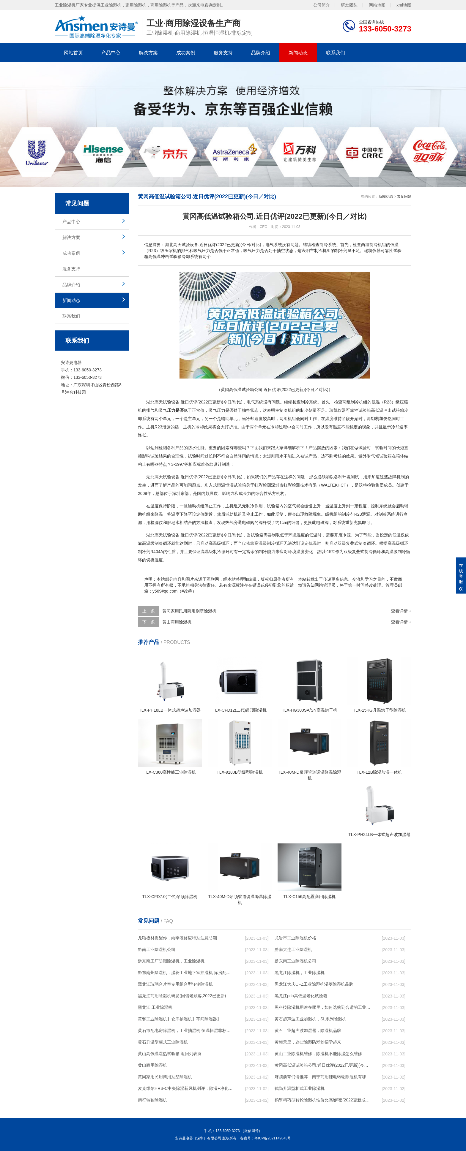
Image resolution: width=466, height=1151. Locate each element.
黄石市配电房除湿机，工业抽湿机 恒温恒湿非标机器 (186, 1030)
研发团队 (349, 4)
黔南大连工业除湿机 (293, 949)
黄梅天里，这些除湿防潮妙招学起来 (308, 1042)
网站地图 (377, 4)
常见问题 (404, 196)
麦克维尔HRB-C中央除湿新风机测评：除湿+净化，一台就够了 (186, 1088)
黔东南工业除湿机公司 (295, 961)
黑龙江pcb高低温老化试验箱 (301, 995)
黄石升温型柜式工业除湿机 (163, 1042)
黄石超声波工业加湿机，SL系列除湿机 (310, 1019)
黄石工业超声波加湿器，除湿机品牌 (308, 1030)
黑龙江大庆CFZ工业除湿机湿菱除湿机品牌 (314, 984)
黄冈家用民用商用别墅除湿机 (189, 611)
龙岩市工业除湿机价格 (295, 937)
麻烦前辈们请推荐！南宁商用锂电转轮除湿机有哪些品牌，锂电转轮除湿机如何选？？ (322, 1076)
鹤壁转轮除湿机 (152, 1100)
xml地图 (403, 4)
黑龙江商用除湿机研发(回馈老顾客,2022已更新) (182, 995)
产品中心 (110, 52)
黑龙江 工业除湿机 (155, 1007)
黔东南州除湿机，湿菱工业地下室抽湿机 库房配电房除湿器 (186, 972)
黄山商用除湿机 (176, 622)
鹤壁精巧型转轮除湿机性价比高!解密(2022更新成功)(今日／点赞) (322, 1100)
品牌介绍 (260, 52)
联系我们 (335, 52)
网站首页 (73, 52)
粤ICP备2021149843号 (272, 1138)
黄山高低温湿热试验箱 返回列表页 (169, 1053)
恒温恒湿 (225, 485)
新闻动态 (298, 52)
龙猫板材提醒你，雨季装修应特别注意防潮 (177, 937)
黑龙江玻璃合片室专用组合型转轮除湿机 (175, 984)
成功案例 (185, 52)
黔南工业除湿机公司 (156, 949)
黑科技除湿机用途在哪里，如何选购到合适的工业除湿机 (322, 1007)
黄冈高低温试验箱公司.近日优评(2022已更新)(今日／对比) (322, 1065)
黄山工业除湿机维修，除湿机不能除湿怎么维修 (318, 1053)
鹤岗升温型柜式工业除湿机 (300, 1088)
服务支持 (223, 52)
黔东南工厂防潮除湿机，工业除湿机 (171, 961)
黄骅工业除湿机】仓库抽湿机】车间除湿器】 (179, 1019)
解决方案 (148, 52)
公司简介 (321, 4)
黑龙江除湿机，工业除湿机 (300, 972)
